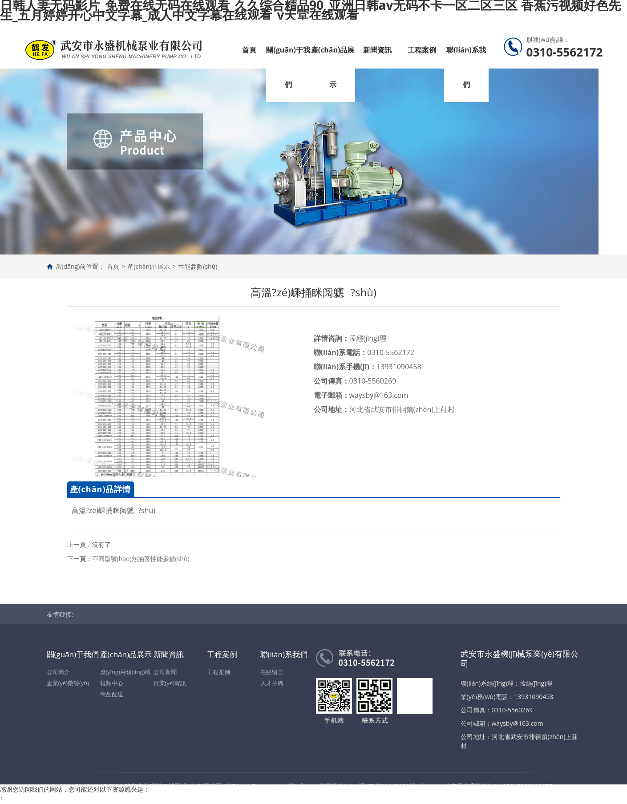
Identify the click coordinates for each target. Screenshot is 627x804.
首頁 (249, 50)
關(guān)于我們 (288, 67)
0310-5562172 (390, 352)
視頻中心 (111, 683)
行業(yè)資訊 (170, 683)
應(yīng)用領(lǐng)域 (125, 672)
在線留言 (271, 672)
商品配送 (111, 694)
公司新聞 (165, 672)
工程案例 (422, 50)
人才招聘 (271, 683)
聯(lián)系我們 (466, 67)
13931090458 (398, 367)
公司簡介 (58, 672)
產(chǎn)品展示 (333, 67)
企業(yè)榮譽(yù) (68, 683)
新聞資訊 (377, 50)
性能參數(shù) (197, 266)
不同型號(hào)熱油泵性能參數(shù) (141, 558)
